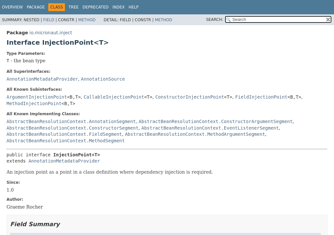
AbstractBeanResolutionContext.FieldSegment (64, 134)
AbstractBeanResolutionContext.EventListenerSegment (210, 128)
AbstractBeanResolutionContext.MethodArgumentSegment (195, 134)
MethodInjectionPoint (34, 103)
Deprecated (96, 7)
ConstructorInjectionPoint (189, 97)
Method (87, 20)
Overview (12, 7)
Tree (73, 7)
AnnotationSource (103, 79)
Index (119, 7)
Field (48, 20)
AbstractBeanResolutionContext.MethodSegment (66, 140)
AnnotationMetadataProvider (42, 79)
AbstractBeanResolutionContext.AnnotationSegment (71, 121)
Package (36, 7)
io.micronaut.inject (50, 32)
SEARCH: (214, 19)
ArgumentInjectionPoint (37, 97)
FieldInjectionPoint (261, 97)
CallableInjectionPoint (114, 97)
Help (134, 7)
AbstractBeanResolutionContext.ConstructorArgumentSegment (216, 121)
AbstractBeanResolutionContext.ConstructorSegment (73, 128)
